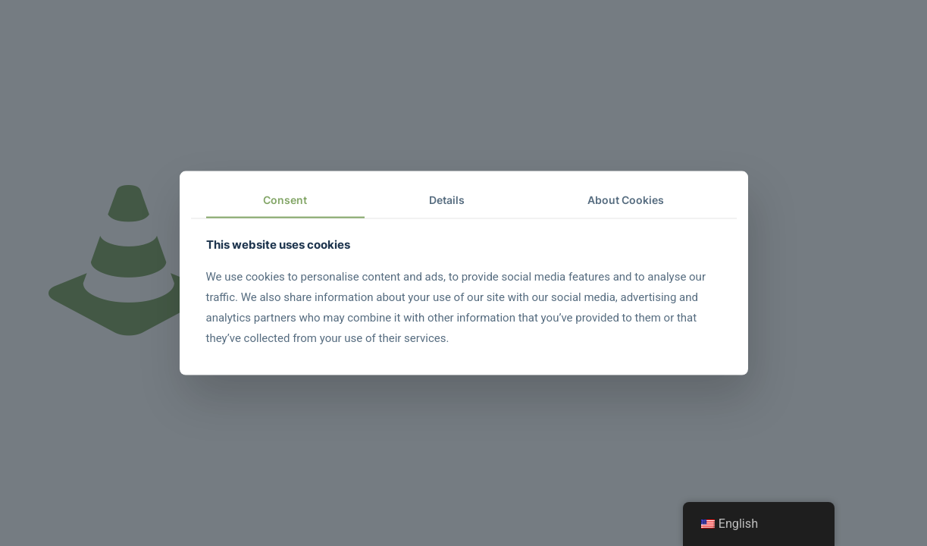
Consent (285, 199)
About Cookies (625, 199)
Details (447, 199)
